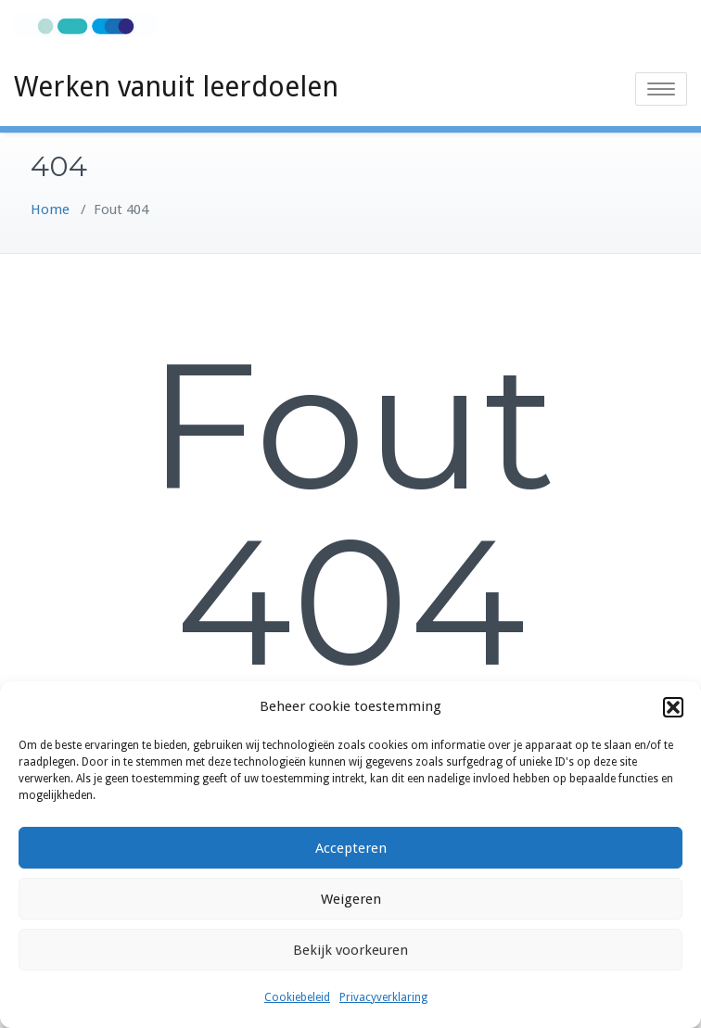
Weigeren (351, 899)
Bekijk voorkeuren (350, 950)
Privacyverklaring (383, 997)
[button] (673, 707)
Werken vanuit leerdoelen (176, 86)
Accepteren (351, 848)
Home (50, 209)
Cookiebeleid (297, 997)
